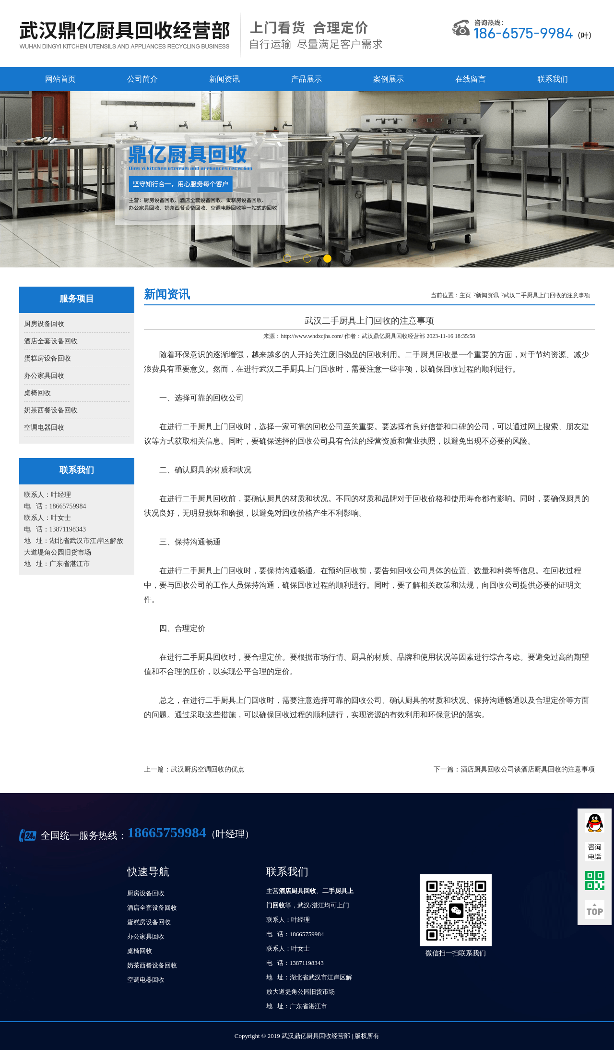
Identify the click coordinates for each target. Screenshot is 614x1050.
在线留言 (470, 79)
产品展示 (306, 79)
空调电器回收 (44, 427)
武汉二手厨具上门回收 (297, 369)
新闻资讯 (224, 79)
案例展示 (388, 79)
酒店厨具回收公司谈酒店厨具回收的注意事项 (527, 769)
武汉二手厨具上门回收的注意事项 (547, 295)
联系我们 (552, 79)
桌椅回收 (37, 393)
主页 (465, 295)
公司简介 (142, 79)
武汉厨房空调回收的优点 (208, 769)
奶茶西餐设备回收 (51, 410)
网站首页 (60, 79)
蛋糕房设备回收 (47, 358)
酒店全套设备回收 (51, 341)
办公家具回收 (44, 375)
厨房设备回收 (44, 323)
